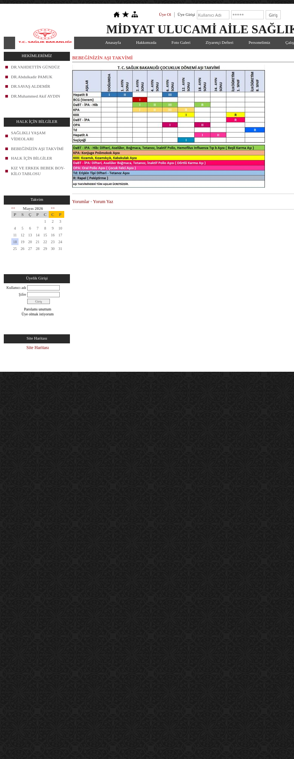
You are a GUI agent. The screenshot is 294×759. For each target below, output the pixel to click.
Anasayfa (113, 42)
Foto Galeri (181, 42)
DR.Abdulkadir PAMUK (32, 77)
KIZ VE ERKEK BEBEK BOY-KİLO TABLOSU (38, 171)
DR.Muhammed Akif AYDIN (35, 96)
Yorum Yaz (103, 201)
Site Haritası (37, 347)
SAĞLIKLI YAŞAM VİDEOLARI (28, 135)
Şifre (22, 294)
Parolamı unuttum (37, 309)
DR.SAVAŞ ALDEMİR (30, 86)
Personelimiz (259, 42)
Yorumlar (80, 201)
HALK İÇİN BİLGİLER (31, 158)
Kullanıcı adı (16, 288)
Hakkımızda (146, 42)
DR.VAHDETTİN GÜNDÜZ (35, 67)
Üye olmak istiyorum (38, 314)
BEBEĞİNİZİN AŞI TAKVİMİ (37, 148)
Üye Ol (165, 14)
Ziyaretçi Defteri (220, 42)
